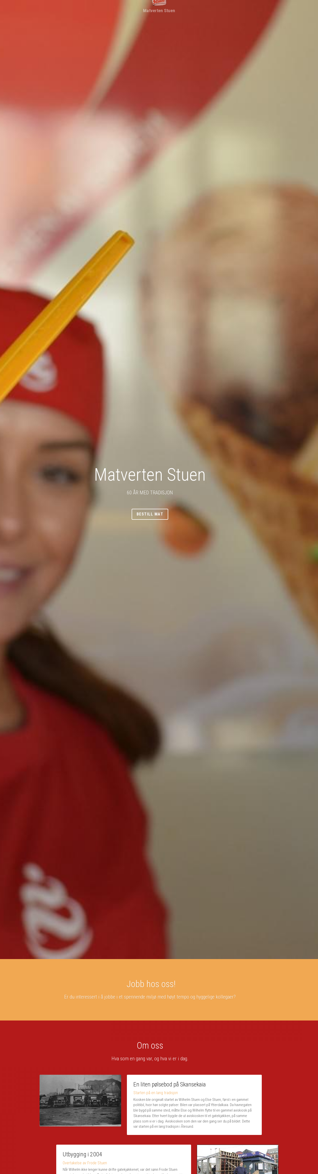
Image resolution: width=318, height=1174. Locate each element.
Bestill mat (159, 514)
